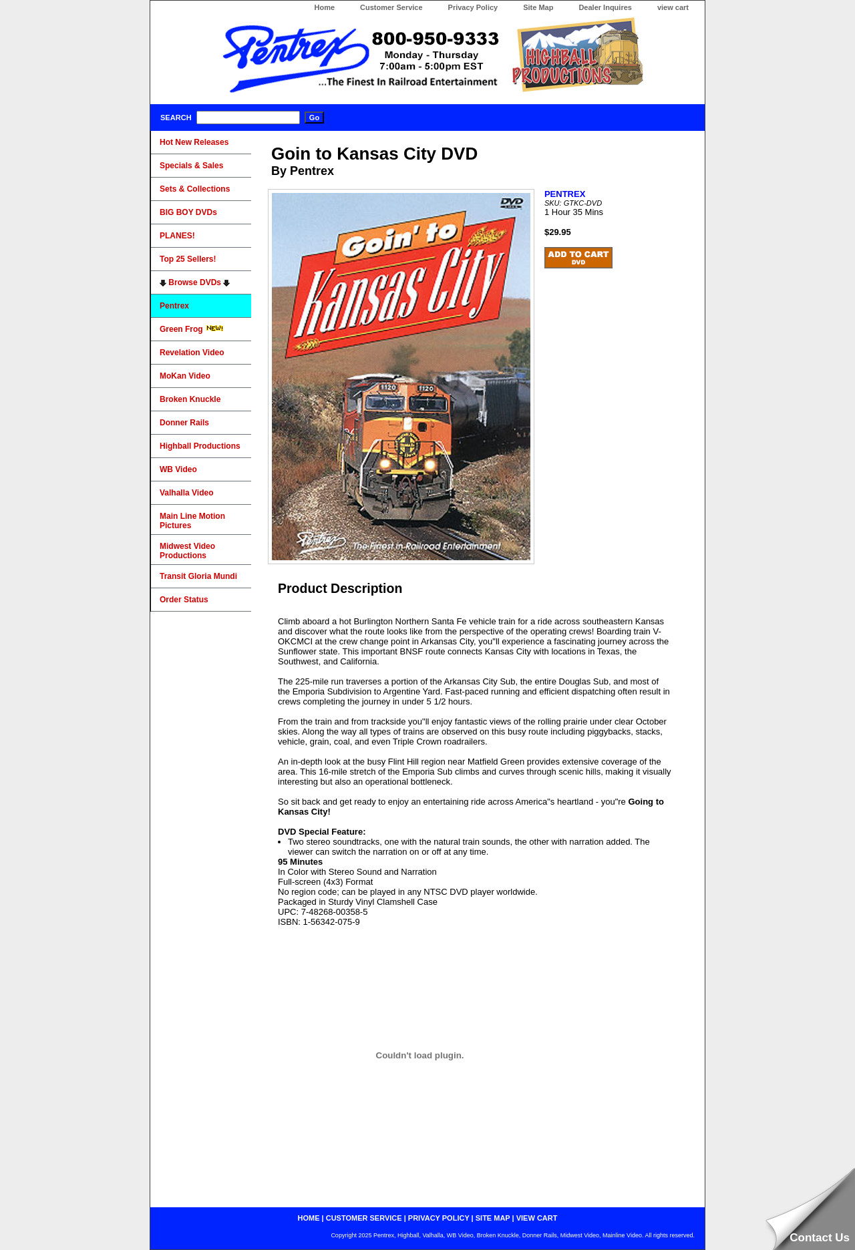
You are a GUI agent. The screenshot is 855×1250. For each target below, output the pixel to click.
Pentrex (174, 305)
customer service (364, 1218)
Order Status (184, 599)
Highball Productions (200, 446)
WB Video (178, 469)
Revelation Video (192, 352)
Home (324, 7)
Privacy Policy (473, 7)
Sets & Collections (195, 189)
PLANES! (177, 235)
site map (493, 1218)
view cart (673, 7)
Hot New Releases (194, 142)
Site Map (538, 7)
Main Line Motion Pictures (192, 520)
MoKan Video (185, 376)
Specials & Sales (191, 165)
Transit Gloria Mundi (198, 576)
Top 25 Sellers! (188, 259)
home (309, 1218)
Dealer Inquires (604, 7)
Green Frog (192, 329)
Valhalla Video (186, 492)
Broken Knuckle (190, 399)
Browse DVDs (195, 282)
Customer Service (391, 7)
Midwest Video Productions (187, 551)
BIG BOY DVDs (188, 212)
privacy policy (439, 1218)
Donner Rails (184, 422)
